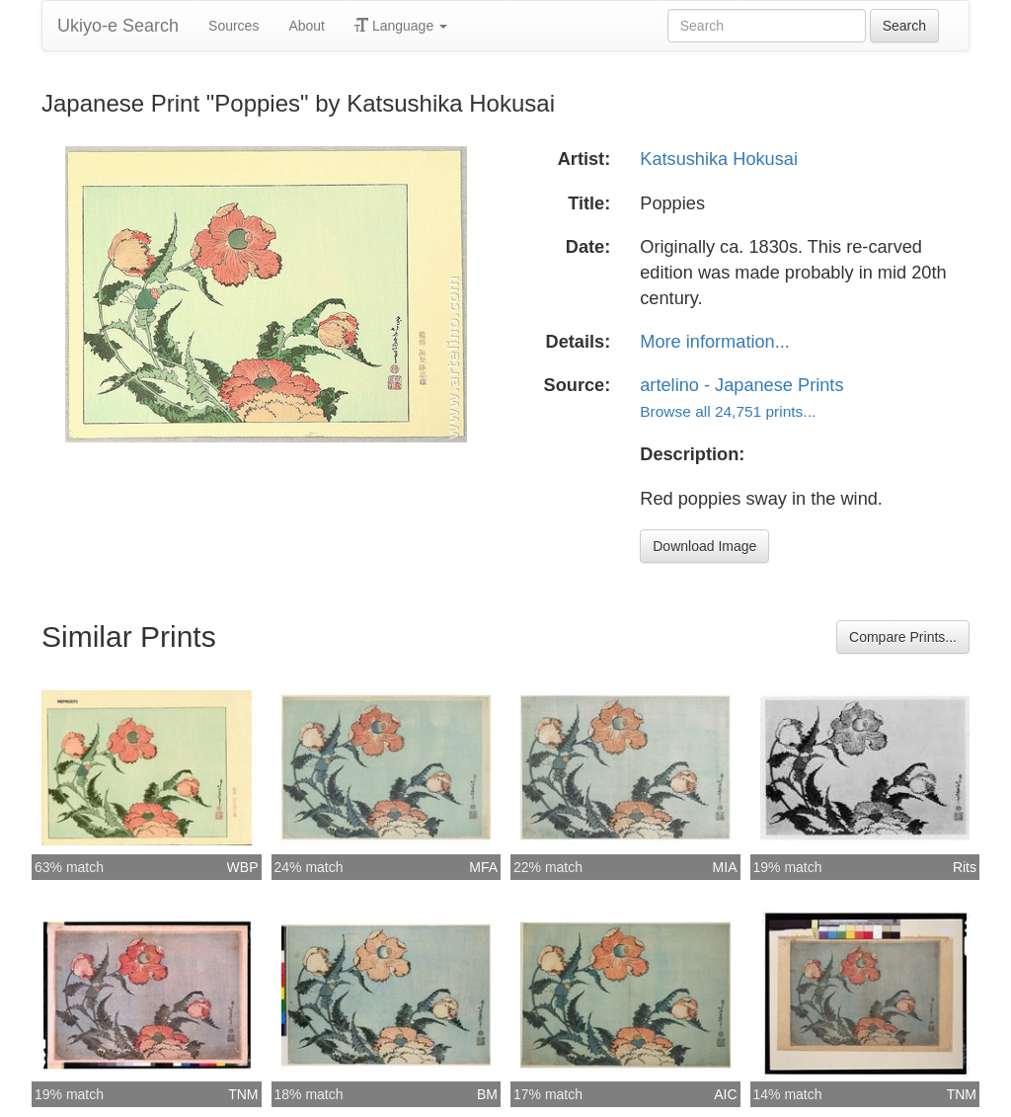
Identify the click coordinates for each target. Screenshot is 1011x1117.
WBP (243, 867)
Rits (964, 867)
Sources (233, 26)
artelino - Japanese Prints (741, 385)
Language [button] (400, 26)
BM (487, 1094)
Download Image (704, 546)
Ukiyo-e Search (118, 26)
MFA (483, 867)
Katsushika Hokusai (719, 159)
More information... (715, 342)
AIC (725, 1094)
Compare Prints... (903, 637)
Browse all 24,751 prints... (728, 411)
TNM (243, 1094)
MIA (725, 867)
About (306, 26)
